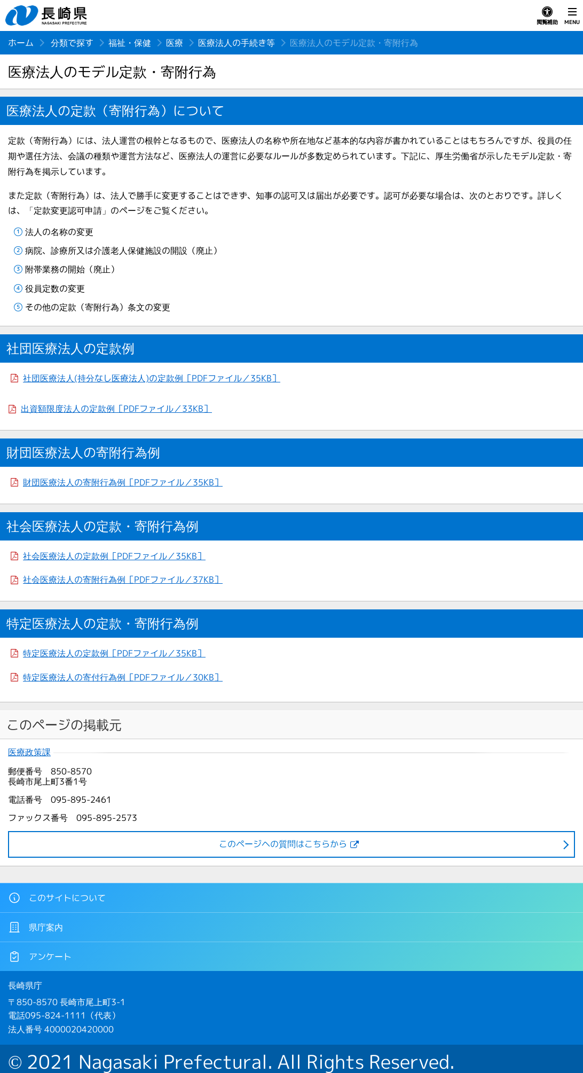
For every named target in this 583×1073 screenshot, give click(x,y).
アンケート (40, 956)
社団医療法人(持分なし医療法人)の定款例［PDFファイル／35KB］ (151, 378)
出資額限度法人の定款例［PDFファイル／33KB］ (116, 408)
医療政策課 (29, 752)
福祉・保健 (129, 43)
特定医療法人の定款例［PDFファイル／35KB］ (114, 653)
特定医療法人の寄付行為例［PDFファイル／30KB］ (123, 677)
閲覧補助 (547, 16)
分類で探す (72, 43)
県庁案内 (35, 927)
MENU (572, 16)
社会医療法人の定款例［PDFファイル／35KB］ (114, 556)
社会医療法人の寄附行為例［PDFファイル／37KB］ (123, 579)
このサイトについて (57, 897)
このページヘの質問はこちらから (283, 844)
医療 (174, 43)
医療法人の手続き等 (236, 43)
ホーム (21, 43)
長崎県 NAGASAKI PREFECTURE (47, 15)
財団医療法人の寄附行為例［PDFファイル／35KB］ (123, 482)
